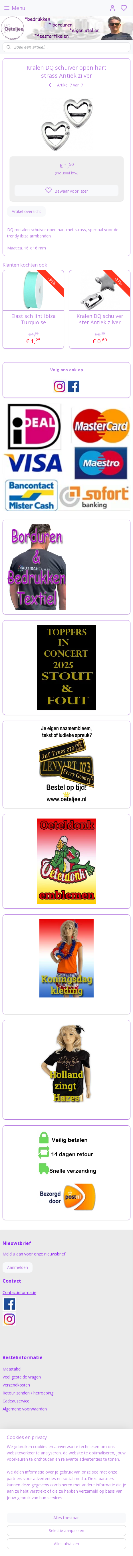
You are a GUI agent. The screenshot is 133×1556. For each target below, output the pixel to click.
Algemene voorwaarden (25, 1409)
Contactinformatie (19, 1292)
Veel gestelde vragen (22, 1377)
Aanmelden (17, 1267)
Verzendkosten (16, 1385)
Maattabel (12, 1369)
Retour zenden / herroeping (28, 1393)
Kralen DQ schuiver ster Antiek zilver (99, 319)
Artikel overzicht (26, 211)
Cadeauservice (16, 1401)
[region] (66, 1475)
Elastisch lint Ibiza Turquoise (33, 319)
